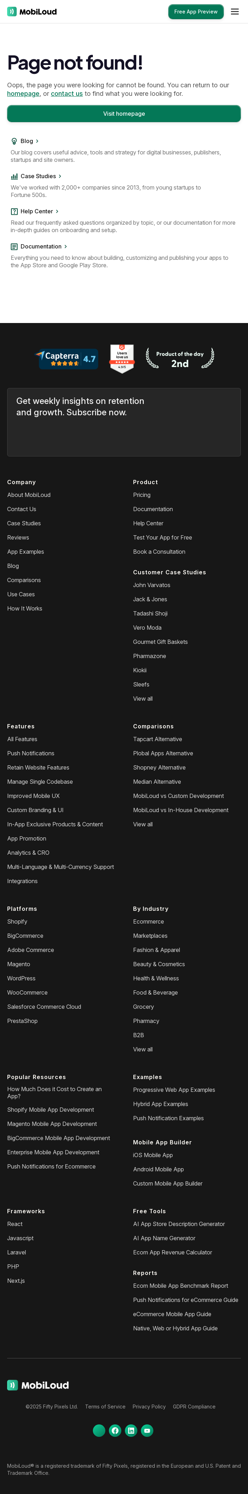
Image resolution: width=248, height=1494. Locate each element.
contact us (67, 93)
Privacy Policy (149, 1406)
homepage (23, 93)
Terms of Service (105, 1406)
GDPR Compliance (194, 1406)
